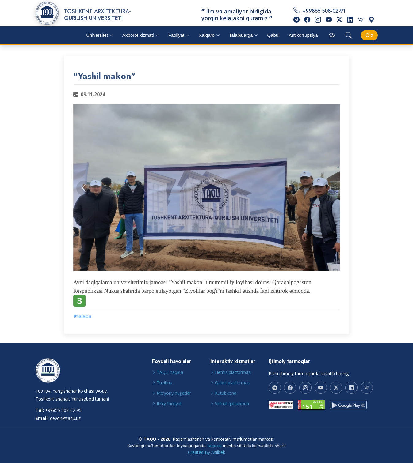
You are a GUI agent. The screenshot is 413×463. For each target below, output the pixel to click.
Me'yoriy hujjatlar (174, 393)
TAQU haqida (170, 372)
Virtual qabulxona (232, 403)
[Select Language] (369, 35)
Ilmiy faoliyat (169, 403)
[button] (83, 188)
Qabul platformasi (232, 383)
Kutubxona (225, 393)
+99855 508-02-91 (335, 15)
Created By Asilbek (206, 452)
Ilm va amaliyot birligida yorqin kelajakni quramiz (236, 14)
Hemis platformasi (233, 372)
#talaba (82, 316)
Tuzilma (164, 383)
